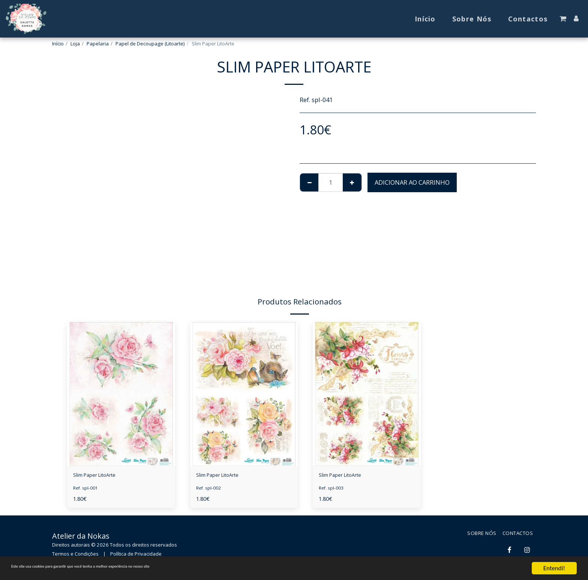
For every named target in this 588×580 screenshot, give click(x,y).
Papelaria (98, 43)
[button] (562, 19)
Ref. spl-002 (210, 490)
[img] (121, 394)
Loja (75, 43)
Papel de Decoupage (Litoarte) (150, 43)
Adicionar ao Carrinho (412, 182)
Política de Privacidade (136, 556)
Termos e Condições (75, 556)
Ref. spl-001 (86, 490)
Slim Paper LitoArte (101, 476)
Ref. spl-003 (332, 490)
